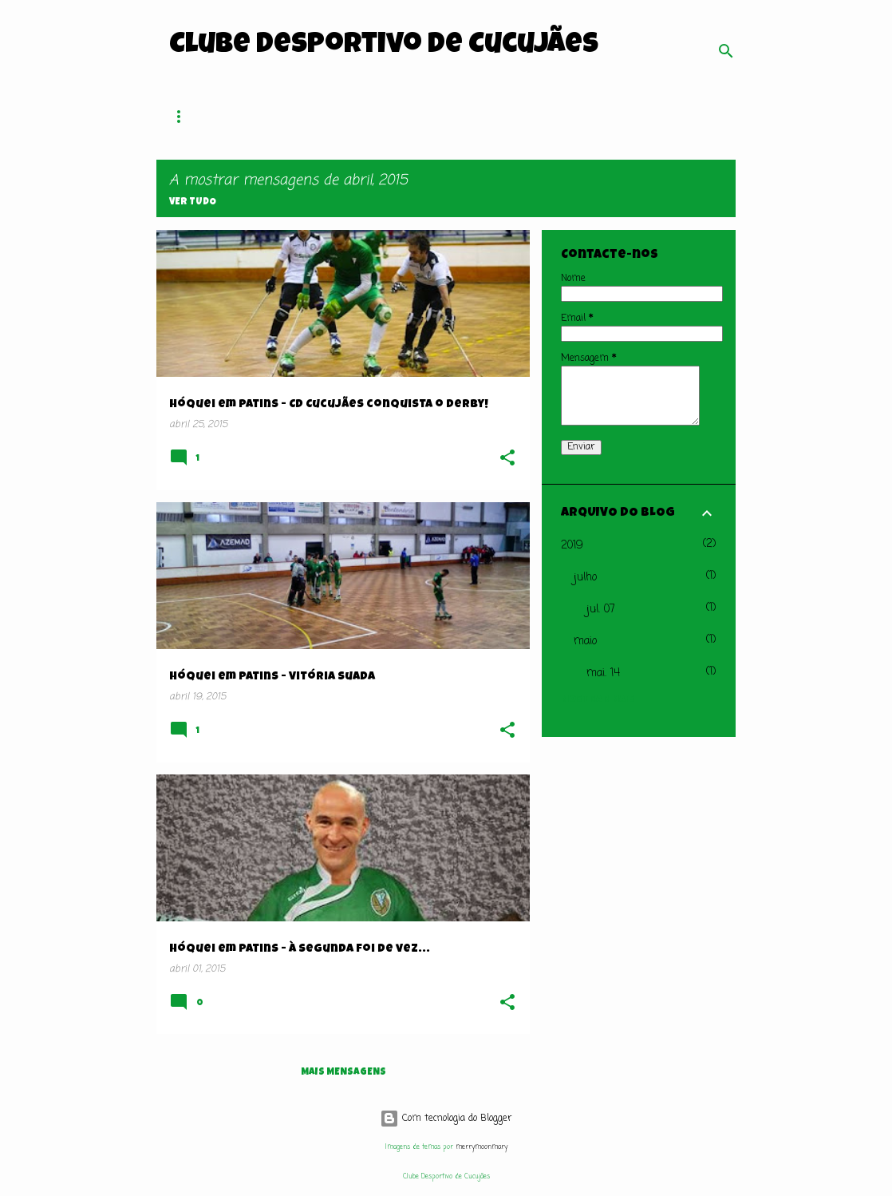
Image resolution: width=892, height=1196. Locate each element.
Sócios (367, 116)
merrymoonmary (481, 1147)
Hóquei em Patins (464, 116)
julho (585, 577)
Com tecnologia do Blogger (446, 1118)
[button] (507, 459)
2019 (572, 545)
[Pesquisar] (726, 51)
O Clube (294, 116)
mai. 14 (603, 673)
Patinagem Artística (597, 116)
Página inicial (204, 116)
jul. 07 (600, 609)
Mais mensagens (343, 1073)
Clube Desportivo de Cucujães (383, 46)
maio (585, 641)
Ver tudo (192, 203)
